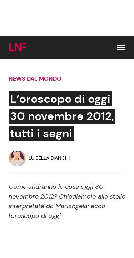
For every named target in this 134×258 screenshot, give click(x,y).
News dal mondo (35, 78)
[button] (121, 47)
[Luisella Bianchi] (39, 158)
